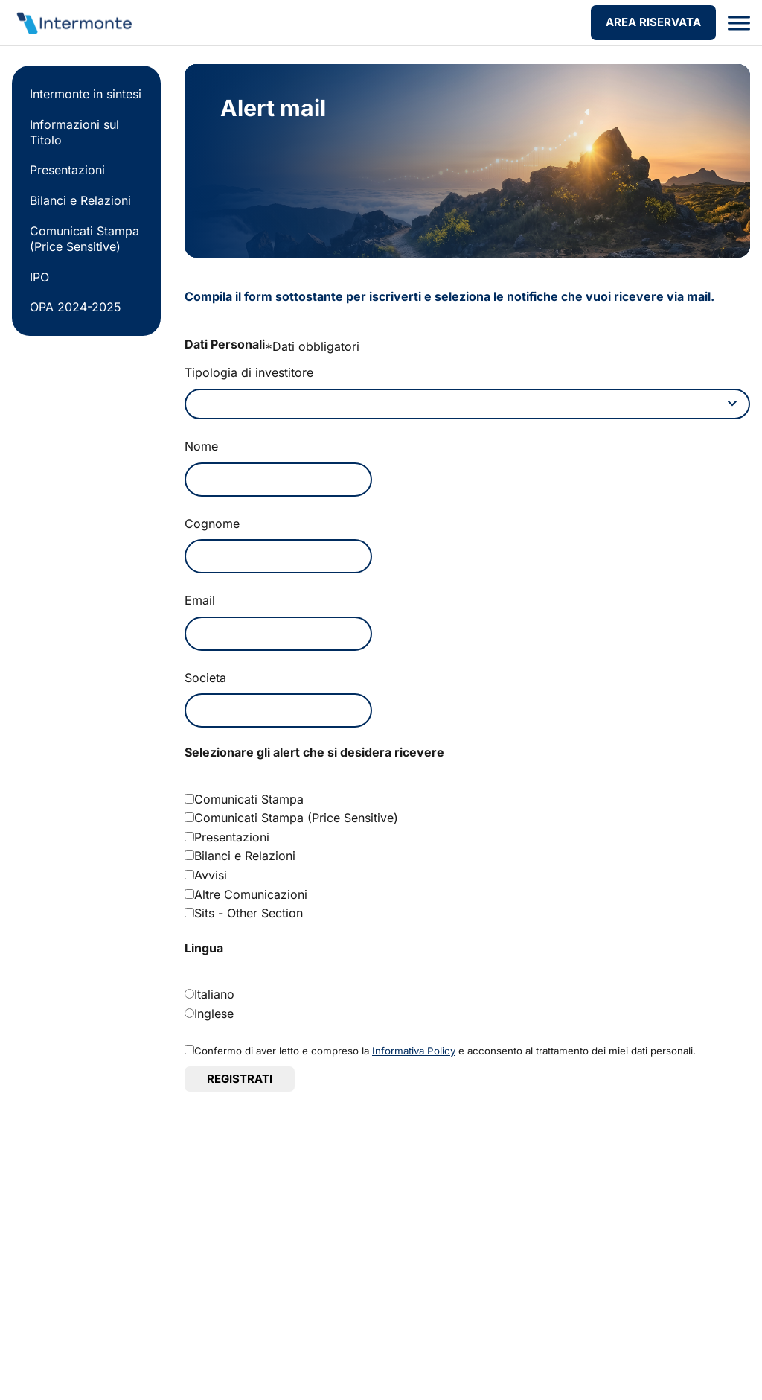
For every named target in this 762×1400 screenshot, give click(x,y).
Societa (205, 680)
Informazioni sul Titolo (74, 132)
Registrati (239, 1082)
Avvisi (210, 878)
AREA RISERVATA (653, 22)
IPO (39, 277)
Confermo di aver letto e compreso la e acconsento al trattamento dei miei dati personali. (445, 1054)
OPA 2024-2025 (75, 306)
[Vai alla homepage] (73, 23)
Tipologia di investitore (249, 372)
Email (200, 603)
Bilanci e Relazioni (80, 200)
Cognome (212, 526)
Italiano (214, 997)
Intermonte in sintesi (85, 93)
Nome (201, 449)
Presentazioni (67, 169)
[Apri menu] (739, 23)
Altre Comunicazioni (250, 897)
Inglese (214, 1015)
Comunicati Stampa (249, 802)
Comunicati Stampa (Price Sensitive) (84, 238)
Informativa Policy (413, 1054)
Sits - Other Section (248, 916)
